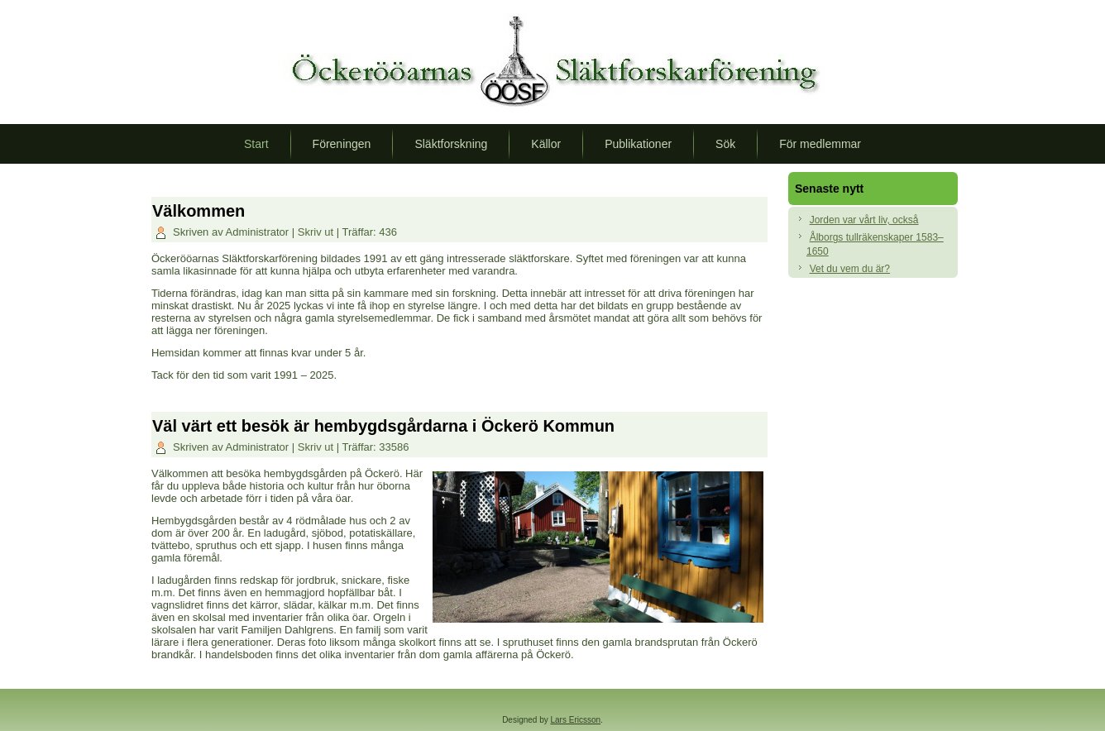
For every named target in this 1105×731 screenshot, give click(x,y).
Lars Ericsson (576, 719)
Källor (546, 143)
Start (256, 143)
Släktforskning (450, 143)
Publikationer (638, 143)
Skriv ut (317, 232)
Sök (725, 143)
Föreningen (342, 143)
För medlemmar (820, 143)
